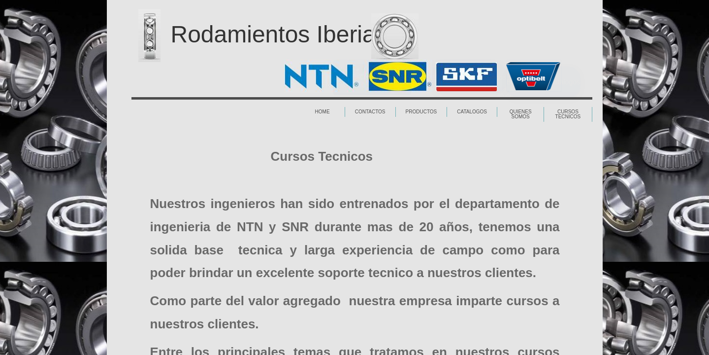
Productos (421, 111)
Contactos (370, 111)
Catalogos (472, 111)
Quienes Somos (521, 114)
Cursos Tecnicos (568, 114)
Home (322, 111)
